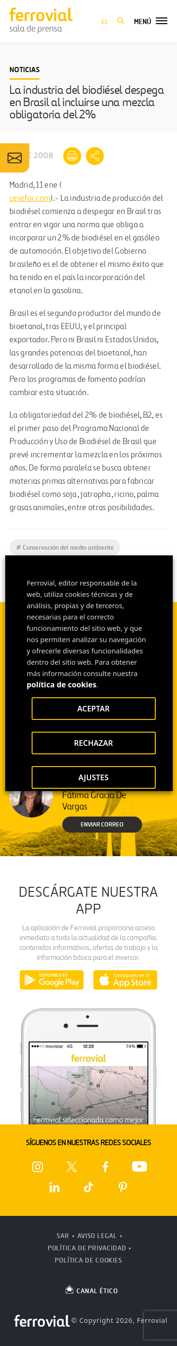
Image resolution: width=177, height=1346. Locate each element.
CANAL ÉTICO (91, 1289)
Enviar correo (102, 824)
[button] (121, 21)
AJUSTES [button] (93, 777)
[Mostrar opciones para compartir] (95, 156)
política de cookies (61, 684)
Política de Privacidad (87, 1248)
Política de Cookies (88, 1260)
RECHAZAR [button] (93, 743)
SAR (63, 1236)
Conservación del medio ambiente (65, 548)
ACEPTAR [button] (93, 708)
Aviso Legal (97, 1236)
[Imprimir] (72, 156)
